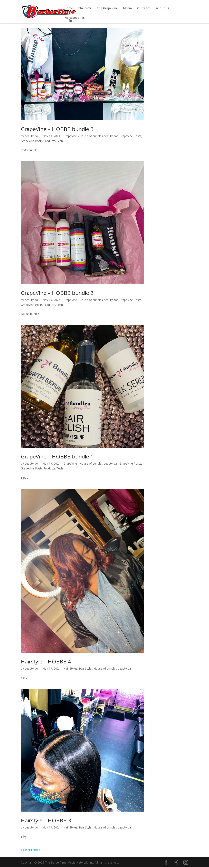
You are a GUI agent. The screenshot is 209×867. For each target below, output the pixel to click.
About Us (162, 8)
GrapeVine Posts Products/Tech (42, 141)
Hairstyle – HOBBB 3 (46, 820)
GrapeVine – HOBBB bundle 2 (57, 292)
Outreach (144, 8)
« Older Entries (30, 850)
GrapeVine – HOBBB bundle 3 (57, 129)
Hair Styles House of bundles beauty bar (105, 668)
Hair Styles (70, 668)
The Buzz (84, 8)
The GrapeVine (107, 8)
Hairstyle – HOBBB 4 (46, 661)
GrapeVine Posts (130, 136)
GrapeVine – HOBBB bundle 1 (57, 456)
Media (127, 8)
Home (68, 8)
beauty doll (32, 136)
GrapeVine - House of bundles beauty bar (90, 136)
